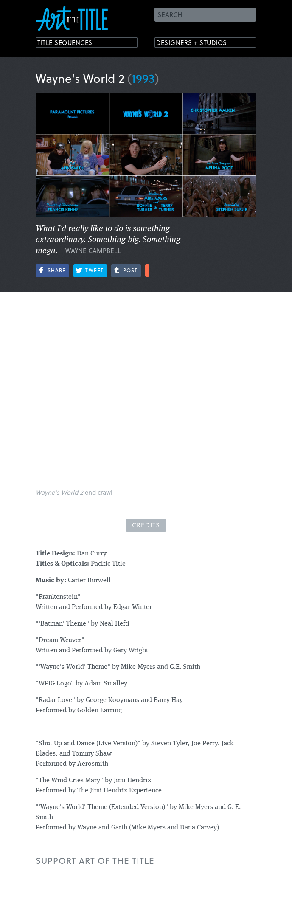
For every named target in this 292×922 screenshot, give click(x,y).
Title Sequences (71, 43)
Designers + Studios (199, 43)
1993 (143, 78)
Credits (146, 525)
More (147, 270)
